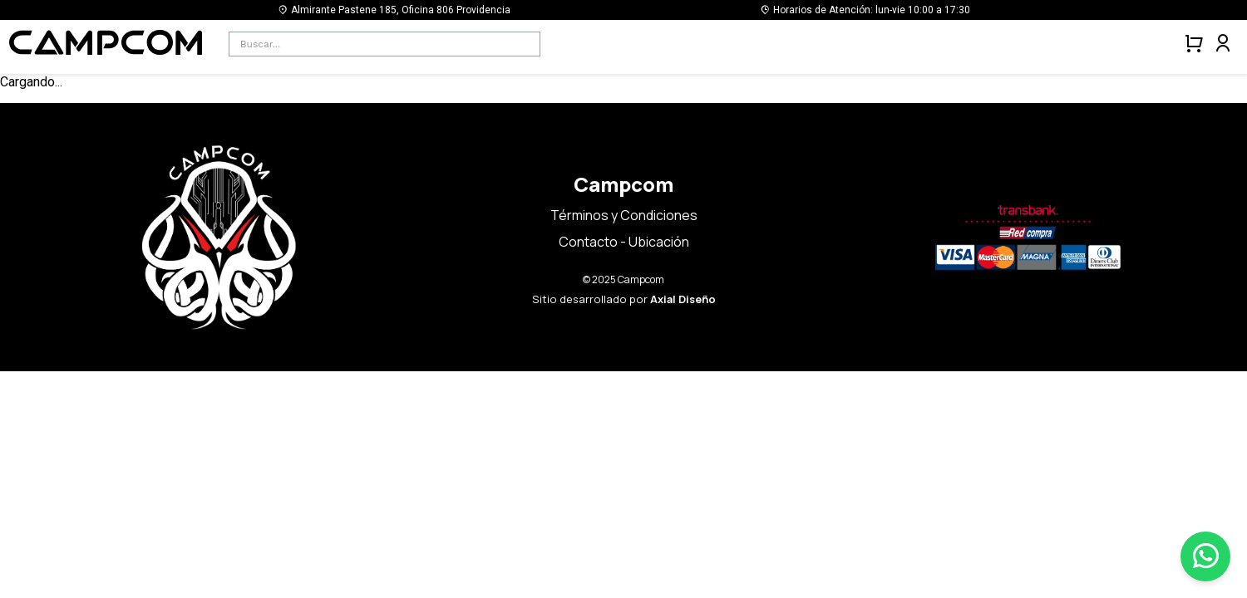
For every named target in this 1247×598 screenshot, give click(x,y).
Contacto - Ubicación (624, 242)
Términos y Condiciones (623, 215)
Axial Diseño (683, 299)
